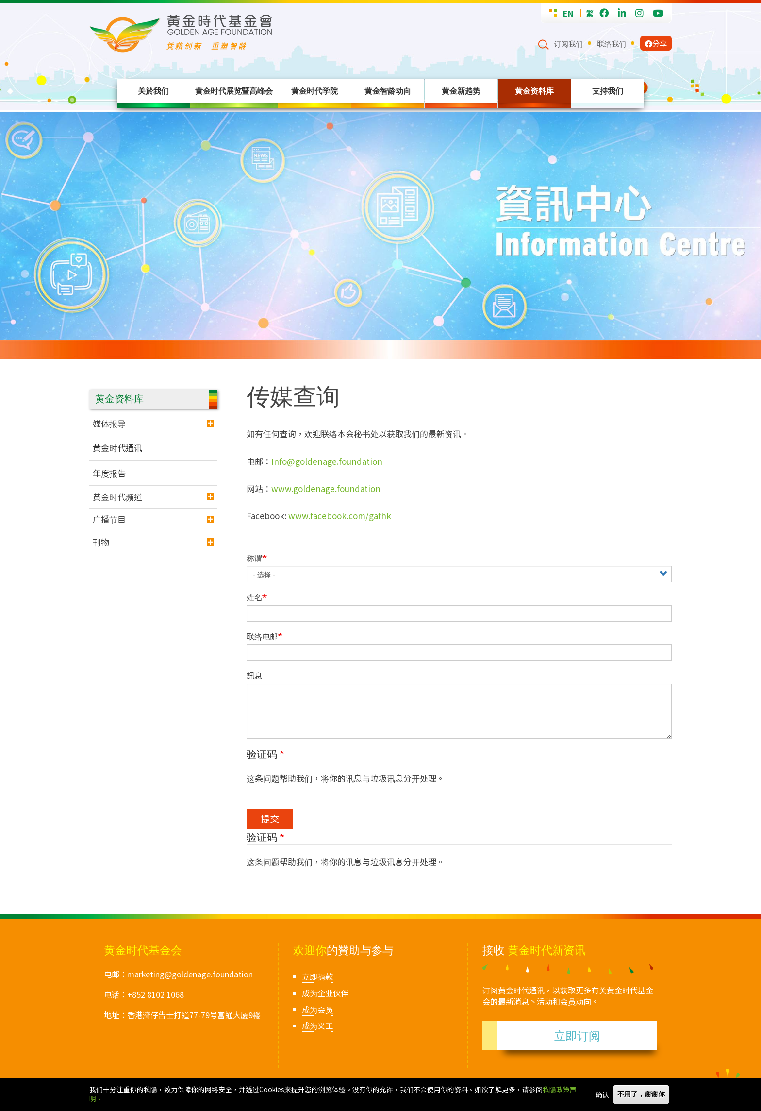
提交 (270, 818)
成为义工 (317, 1025)
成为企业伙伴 (325, 993)
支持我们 (607, 91)
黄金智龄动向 (387, 91)
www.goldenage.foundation (325, 488)
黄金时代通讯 (117, 448)
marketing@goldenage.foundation (190, 974)
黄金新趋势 (461, 91)
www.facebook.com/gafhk (339, 516)
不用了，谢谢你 (641, 1094)
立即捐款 (317, 976)
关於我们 (153, 91)
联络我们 (611, 43)
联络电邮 (262, 636)
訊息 (254, 675)
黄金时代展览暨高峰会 (234, 91)
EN (568, 13)
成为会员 (317, 1009)
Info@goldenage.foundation (326, 461)
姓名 (254, 597)
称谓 (254, 558)
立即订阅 (577, 1034)
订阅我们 (568, 43)
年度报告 (109, 473)
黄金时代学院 (314, 91)
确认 (602, 1094)
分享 (656, 43)
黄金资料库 (534, 91)
